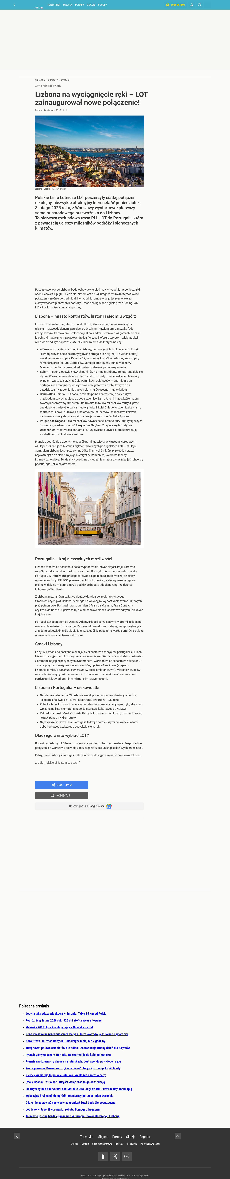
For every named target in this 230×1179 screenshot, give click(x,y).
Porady (79, 4)
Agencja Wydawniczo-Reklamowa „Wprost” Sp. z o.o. (123, 1166)
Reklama (119, 1134)
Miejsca (67, 4)
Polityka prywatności (150, 1134)
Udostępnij (64, 785)
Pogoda (102, 4)
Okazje (91, 4)
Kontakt (85, 1134)
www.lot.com (132, 755)
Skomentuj (120, 785)
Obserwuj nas (84, 796)
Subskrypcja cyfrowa (102, 1134)
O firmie (74, 1134)
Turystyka (53, 4)
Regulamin (132, 1134)
